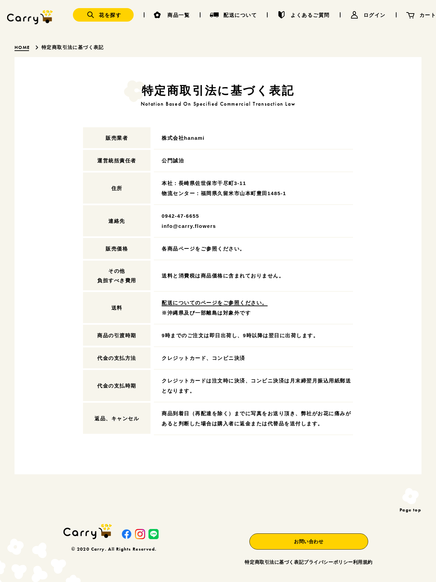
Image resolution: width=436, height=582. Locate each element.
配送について (240, 15)
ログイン (374, 15)
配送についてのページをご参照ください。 (215, 303)
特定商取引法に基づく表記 (248, 550)
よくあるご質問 (310, 15)
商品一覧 (178, 15)
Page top (410, 509)
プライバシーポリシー (315, 550)
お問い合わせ (295, 529)
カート (427, 15)
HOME (23, 47)
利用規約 (363, 550)
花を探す (110, 15)
